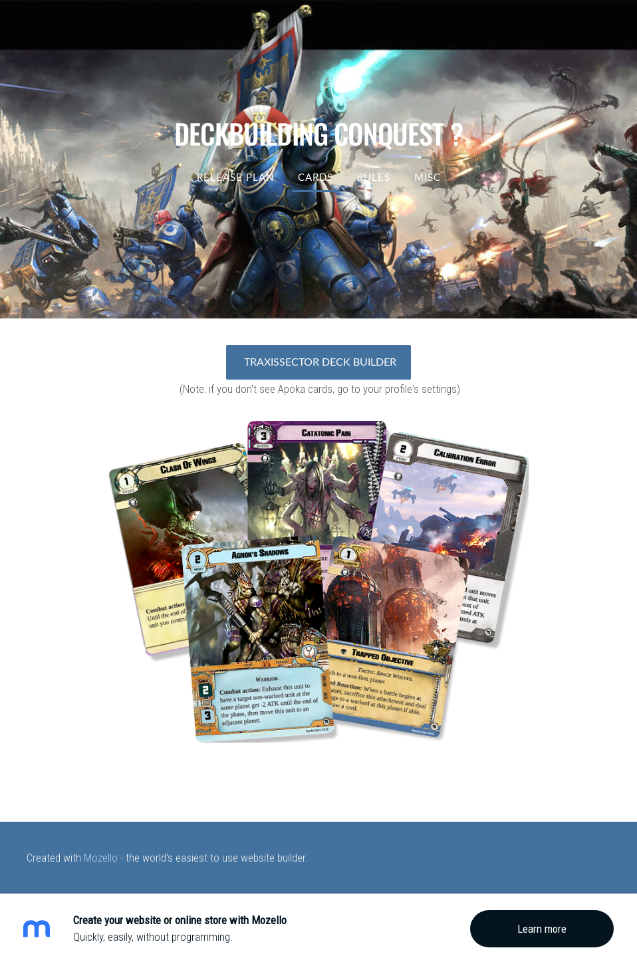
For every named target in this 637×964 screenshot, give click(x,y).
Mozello (101, 857)
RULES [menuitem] (373, 176)
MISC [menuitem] (427, 176)
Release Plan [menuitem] (235, 176)
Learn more (542, 928)
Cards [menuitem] (315, 176)
